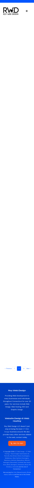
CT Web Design (20, 451)
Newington (6, 462)
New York (14, 472)
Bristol (19, 456)
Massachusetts (21, 472)
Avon (4, 464)
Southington (26, 456)
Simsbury (9, 467)
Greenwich (21, 464)
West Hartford (17, 458)
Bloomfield (13, 462)
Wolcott (27, 460)
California (11, 474)
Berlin (8, 464)
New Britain (13, 456)
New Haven (27, 462)
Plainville (7, 456)
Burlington (14, 464)
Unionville (15, 467)
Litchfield (20, 462)
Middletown (8, 458)
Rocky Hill (28, 464)
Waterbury (7, 460)
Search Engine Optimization (19, 454)
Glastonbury (20, 460)
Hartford (13, 460)
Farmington (25, 458)
